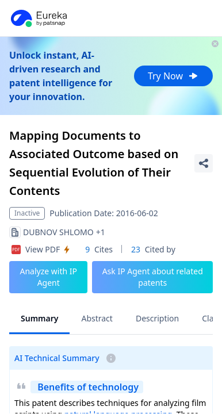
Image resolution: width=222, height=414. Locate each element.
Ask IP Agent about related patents (152, 277)
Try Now (173, 76)
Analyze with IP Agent (48, 277)
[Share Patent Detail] (203, 163)
